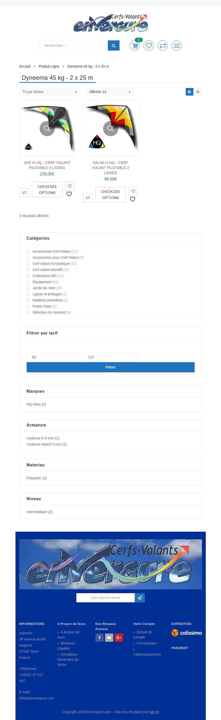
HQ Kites (34, 404)
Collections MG (45, 276)
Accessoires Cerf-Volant (52, 251)
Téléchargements (147, 654)
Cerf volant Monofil (47, 270)
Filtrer (111, 367)
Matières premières (48, 300)
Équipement (42, 282)
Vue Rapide (47, 128)
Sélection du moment (49, 312)
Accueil (25, 66)
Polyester (34, 478)
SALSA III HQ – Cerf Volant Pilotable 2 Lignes (110, 168)
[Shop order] (49, 92)
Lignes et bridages (47, 294)
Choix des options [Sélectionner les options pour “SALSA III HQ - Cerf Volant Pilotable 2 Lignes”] (110, 194)
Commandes (147, 643)
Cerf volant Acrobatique (51, 264)
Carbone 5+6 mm (40, 438)
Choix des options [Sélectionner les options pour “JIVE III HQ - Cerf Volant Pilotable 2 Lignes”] (47, 189)
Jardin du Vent (44, 288)
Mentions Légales (66, 645)
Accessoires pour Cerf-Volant (56, 257)
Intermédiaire (37, 512)
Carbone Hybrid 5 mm (44, 444)
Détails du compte (142, 634)
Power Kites (42, 306)
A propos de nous (68, 634)
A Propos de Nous (71, 624)
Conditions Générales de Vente (68, 659)
